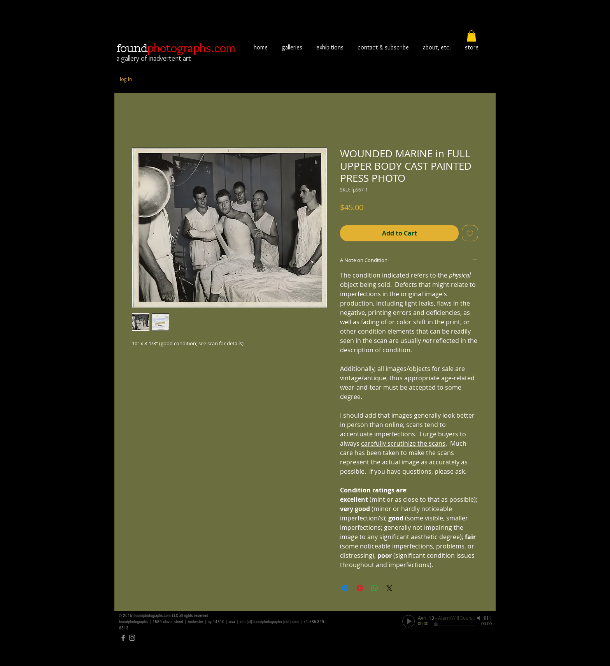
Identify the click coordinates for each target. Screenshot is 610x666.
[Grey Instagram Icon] (132, 638)
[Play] (408, 621)
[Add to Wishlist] (470, 233)
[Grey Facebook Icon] (123, 638)
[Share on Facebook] (345, 588)
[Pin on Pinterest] (360, 588)
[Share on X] (389, 588)
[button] (471, 36)
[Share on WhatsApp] (374, 588)
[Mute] (479, 618)
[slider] (488, 618)
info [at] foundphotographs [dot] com (269, 621)
